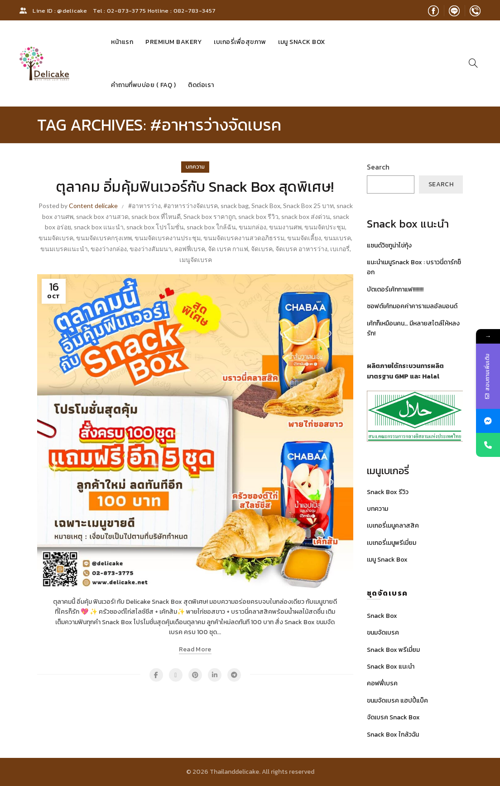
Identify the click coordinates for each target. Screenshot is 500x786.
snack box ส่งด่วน (305, 216)
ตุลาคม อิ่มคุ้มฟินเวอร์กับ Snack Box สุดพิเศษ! (195, 187)
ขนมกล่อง (252, 227)
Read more (195, 649)
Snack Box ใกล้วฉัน (393, 734)
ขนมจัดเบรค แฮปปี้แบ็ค (397, 700)
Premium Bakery (173, 42)
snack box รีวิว (258, 216)
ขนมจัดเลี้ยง (304, 238)
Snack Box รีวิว (388, 492)
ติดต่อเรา (201, 85)
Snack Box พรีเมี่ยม (393, 650)
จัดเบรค (262, 248)
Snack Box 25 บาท (308, 205)
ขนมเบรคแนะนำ (64, 248)
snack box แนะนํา (99, 227)
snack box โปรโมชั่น (155, 227)
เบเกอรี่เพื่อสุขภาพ (240, 42)
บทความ (195, 167)
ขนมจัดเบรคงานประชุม (168, 238)
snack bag (235, 205)
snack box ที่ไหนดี (156, 216)
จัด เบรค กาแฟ (228, 248)
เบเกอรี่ (340, 248)
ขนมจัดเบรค (55, 238)
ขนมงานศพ (285, 227)
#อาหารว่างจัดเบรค (190, 205)
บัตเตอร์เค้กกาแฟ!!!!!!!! (395, 289)
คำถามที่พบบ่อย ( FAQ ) (143, 85)
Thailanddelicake (234, 771)
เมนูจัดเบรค (195, 259)
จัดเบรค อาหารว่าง (301, 248)
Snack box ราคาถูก (209, 216)
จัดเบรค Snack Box (393, 717)
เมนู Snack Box (301, 42)
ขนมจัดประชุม (324, 227)
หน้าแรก (122, 42)
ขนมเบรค (337, 238)
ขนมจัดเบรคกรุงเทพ (104, 238)
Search (378, 166)
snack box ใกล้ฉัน (211, 227)
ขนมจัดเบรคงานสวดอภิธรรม (243, 238)
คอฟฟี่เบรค (189, 248)
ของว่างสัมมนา (151, 248)
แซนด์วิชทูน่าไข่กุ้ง (389, 245)
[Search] (473, 63)
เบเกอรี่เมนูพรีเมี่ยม (391, 543)
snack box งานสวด (102, 216)
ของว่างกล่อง (109, 248)
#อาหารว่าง (144, 205)
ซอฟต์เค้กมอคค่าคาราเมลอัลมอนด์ (412, 306)
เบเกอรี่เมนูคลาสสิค (393, 525)
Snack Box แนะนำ (390, 666)
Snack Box (265, 205)
